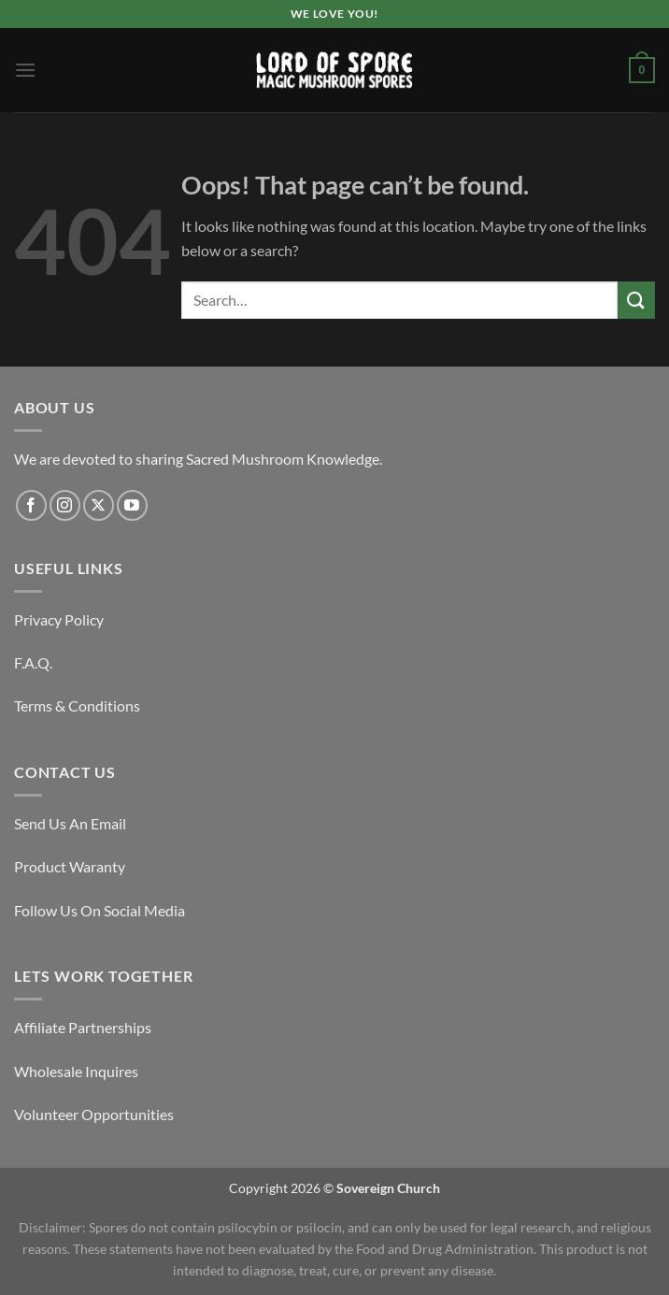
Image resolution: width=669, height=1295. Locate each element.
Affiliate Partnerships (82, 1027)
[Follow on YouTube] (132, 505)
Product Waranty (69, 866)
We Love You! (334, 14)
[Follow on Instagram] (65, 505)
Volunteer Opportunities (94, 1114)
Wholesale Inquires (76, 1071)
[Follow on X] (98, 505)
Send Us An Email (70, 823)
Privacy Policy (59, 619)
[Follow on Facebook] (31, 505)
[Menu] (25, 70)
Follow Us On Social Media (99, 910)
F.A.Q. (33, 662)
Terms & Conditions (77, 705)
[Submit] (636, 299)
